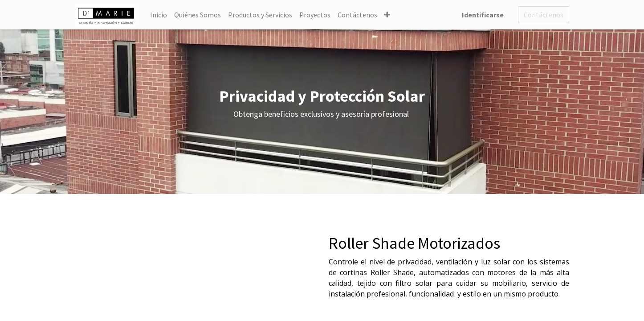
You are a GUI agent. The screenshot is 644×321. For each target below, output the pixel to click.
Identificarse (483, 14)
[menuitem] (159, 15)
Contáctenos (543, 14)
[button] (387, 15)
